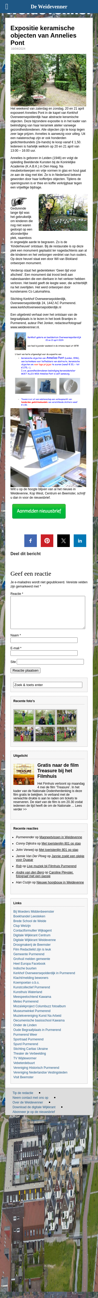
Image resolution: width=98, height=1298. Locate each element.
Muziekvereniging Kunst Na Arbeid (37, 1022)
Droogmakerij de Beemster (32, 951)
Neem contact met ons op (30, 1104)
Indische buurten (25, 975)
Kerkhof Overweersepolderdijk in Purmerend (44, 979)
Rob (19, 872)
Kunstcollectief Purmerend (31, 993)
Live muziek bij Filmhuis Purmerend (51, 872)
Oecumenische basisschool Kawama (39, 1027)
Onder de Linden (25, 1031)
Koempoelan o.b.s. (26, 989)
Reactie (16, 594)
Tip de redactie (23, 1099)
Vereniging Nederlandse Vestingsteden (40, 1079)
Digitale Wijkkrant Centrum (31, 941)
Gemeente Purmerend (28, 960)
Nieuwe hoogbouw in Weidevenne (60, 889)
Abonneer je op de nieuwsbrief (34, 1118)
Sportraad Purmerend (28, 1045)
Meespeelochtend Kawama (32, 1003)
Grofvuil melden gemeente (31, 965)
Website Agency (59, 1130)
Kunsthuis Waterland (27, 998)
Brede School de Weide (29, 927)
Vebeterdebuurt (24, 1069)
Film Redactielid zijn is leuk (32, 956)
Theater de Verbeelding (29, 1060)
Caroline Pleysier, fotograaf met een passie (44, 880)
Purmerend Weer (25, 1041)
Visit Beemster (23, 1083)
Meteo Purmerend (25, 1008)
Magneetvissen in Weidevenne (60, 843)
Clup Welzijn (22, 932)
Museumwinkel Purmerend (31, 1017)
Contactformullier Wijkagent (32, 937)
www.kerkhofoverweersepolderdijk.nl (35, 307)
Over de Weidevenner (28, 1109)
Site (13, 668)
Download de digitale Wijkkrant (34, 1113)
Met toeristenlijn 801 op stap (61, 850)
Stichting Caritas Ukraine (30, 1055)
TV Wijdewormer (25, 1064)
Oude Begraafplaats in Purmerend (37, 1036)
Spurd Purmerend (25, 1050)
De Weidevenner (37, 1126)
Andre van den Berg (30, 879)
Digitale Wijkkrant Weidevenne (34, 946)
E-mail (15, 654)
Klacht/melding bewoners (30, 984)
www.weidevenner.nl (24, 327)
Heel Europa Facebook (29, 970)
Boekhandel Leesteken (29, 922)
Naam (15, 641)
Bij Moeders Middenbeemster (33, 918)
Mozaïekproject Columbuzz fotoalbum (39, 1012)
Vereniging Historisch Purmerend (36, 1074)
